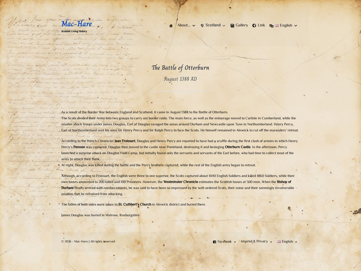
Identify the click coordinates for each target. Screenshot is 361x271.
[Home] (171, 25)
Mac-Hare (76, 24)
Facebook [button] (227, 242)
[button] (186, 25)
